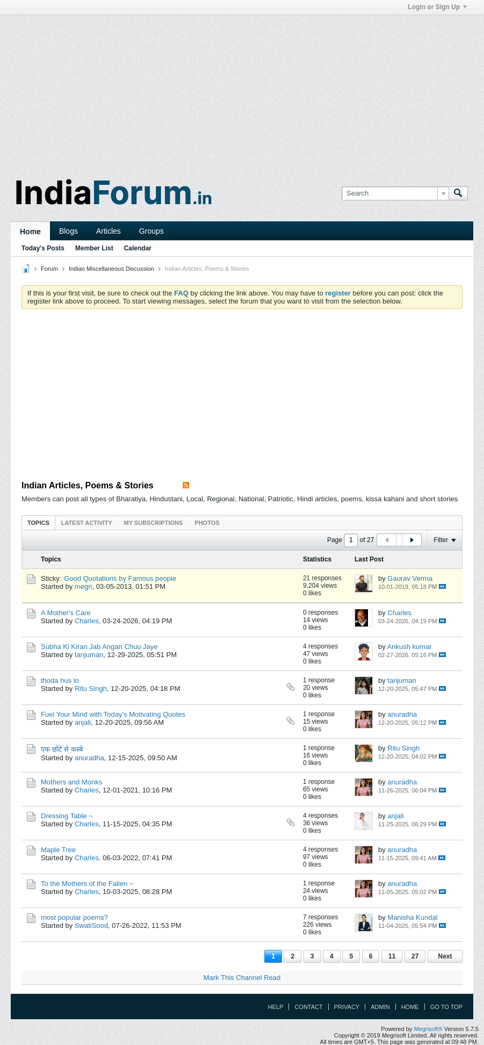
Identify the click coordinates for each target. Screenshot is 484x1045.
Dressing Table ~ (67, 816)
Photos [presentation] (206, 523)
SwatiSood (91, 925)
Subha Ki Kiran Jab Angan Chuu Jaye (99, 647)
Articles (108, 231)
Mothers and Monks (71, 782)
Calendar (137, 248)
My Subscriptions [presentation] (153, 523)
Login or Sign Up (437, 7)
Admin (380, 1007)
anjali (83, 722)
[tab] (38, 522)
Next (445, 956)
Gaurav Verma (409, 578)
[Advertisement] (242, 90)
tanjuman (89, 655)
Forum (49, 268)
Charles (87, 621)
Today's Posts (42, 248)
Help (276, 1007)
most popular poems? (74, 917)
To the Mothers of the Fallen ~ (87, 884)
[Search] (395, 193)
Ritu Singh (91, 688)
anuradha (402, 714)
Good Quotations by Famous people (120, 578)
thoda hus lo (60, 680)
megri (83, 586)
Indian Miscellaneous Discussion (111, 268)
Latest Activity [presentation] (86, 523)
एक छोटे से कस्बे (62, 749)
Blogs (68, 231)
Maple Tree (58, 850)
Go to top (446, 1007)
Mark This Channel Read (242, 978)
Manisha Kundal (412, 917)
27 (414, 956)
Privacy (346, 1007)
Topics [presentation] (38, 523)
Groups (151, 231)
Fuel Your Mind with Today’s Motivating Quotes (113, 714)
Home (30, 231)
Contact (308, 1007)
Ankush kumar (409, 647)
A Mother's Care (66, 613)
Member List (94, 248)
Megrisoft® (428, 1029)
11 (391, 956)
